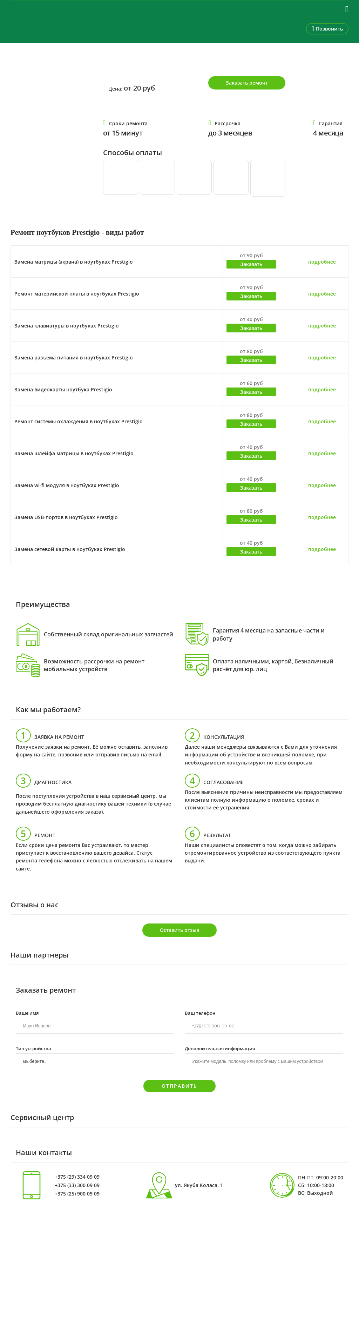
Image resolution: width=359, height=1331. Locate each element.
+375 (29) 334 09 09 (77, 1176)
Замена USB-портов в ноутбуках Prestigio (66, 517)
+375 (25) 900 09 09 (77, 1193)
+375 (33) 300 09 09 (77, 1185)
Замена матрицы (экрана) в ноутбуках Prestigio (73, 261)
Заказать (251, 264)
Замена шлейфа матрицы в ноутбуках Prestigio (74, 453)
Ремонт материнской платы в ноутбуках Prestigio (76, 293)
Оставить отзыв (179, 930)
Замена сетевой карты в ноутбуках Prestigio (69, 549)
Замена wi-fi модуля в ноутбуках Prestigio (66, 485)
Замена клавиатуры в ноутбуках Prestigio (66, 325)
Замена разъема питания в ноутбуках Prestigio (73, 357)
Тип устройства (33, 1048)
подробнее (322, 261)
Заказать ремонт (247, 82)
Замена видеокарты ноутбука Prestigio (63, 389)
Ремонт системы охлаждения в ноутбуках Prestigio (78, 421)
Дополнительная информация (220, 1048)
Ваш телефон (200, 1012)
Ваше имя (27, 1012)
